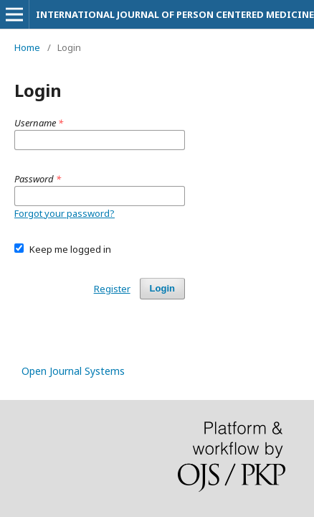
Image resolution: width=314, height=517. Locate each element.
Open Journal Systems (73, 371)
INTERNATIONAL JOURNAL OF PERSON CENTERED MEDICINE (175, 14)
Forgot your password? (64, 213)
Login (162, 288)
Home (27, 47)
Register (112, 288)
